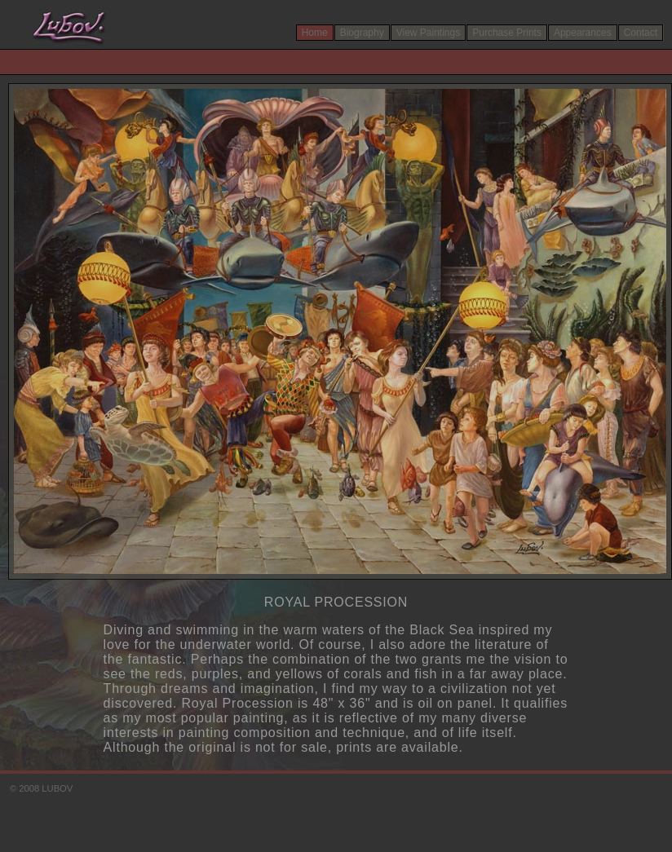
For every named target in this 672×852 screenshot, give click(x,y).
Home (315, 32)
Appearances (583, 32)
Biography (362, 32)
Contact (640, 32)
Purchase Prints (507, 32)
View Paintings (428, 32)
